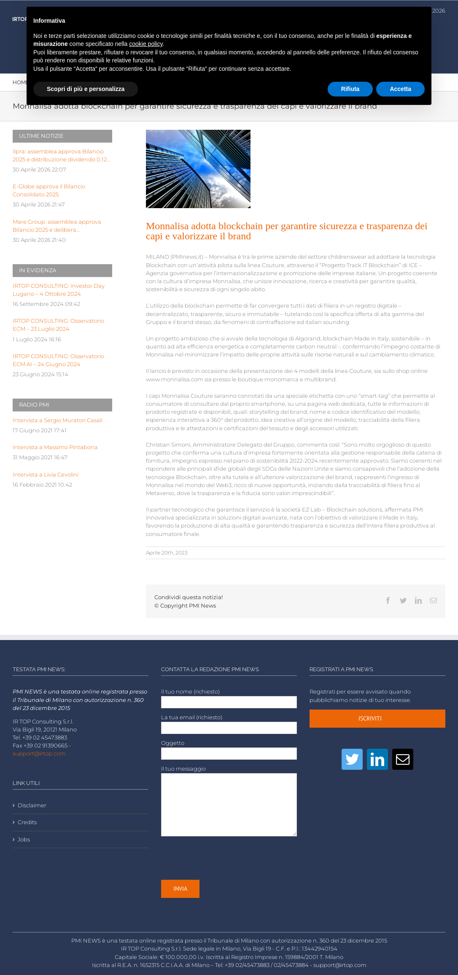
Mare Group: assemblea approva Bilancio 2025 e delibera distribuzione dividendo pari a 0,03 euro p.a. (59, 226)
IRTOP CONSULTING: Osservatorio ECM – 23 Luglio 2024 (58, 325)
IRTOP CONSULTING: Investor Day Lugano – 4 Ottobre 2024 (59, 290)
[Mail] (402, 759)
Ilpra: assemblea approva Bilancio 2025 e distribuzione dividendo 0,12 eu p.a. (60, 155)
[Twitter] (352, 759)
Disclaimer (32, 805)
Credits (27, 822)
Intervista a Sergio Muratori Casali (57, 420)
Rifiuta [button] (350, 89)
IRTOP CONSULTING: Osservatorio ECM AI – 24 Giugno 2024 (58, 360)
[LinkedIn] (377, 759)
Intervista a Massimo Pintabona (55, 447)
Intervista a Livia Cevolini (45, 474)
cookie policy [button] (145, 43)
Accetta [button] (400, 89)
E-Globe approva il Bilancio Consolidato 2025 (49, 190)
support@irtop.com (39, 753)
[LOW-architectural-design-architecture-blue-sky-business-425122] (198, 169)
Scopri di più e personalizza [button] (85, 89)
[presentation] (225, 857)
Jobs (24, 839)
